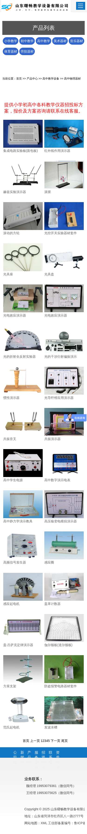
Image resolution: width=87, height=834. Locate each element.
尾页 (64, 741)
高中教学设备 (43, 42)
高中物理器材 (72, 78)
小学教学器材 (10, 42)
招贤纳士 (43, 760)
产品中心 (32, 78)
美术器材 (60, 41)
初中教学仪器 (27, 42)
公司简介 (15, 760)
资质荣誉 (58, 760)
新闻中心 (22, 760)
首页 (19, 78)
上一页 (35, 741)
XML (44, 823)
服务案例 (36, 760)
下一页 (55, 741)
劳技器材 (27, 51)
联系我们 (50, 760)
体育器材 (10, 51)
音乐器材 (76, 41)
